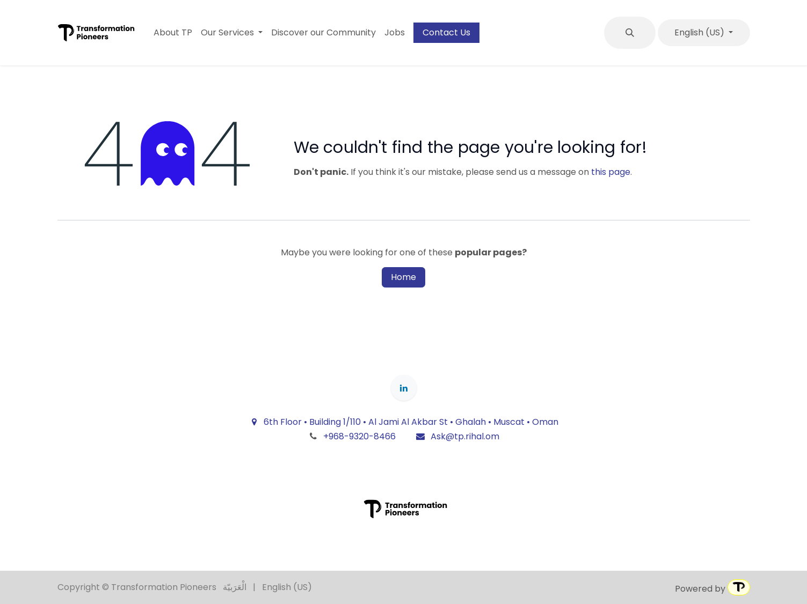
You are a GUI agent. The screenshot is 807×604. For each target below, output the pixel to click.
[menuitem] (173, 32)
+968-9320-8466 (359, 436)
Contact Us (446, 32)
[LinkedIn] (404, 388)
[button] (630, 33)
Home (403, 277)
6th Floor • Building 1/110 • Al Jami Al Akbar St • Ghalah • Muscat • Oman (404, 422)
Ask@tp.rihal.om (457, 436)
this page (610, 172)
